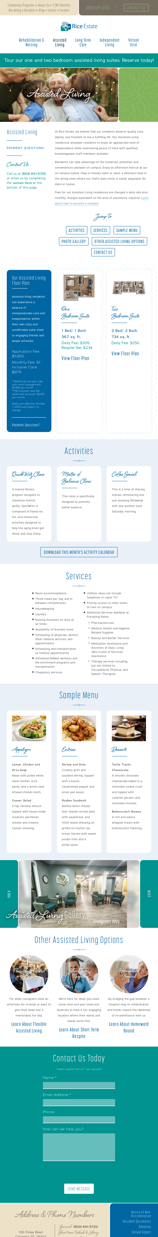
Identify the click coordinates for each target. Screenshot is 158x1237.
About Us (43, 5)
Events (52, 10)
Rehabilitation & (31, 43)
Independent (110, 43)
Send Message (78, 1190)
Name (50, 1079)
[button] (9, 895)
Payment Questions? (27, 425)
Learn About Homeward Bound (128, 1028)
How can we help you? (63, 1131)
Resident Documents (136, 1223)
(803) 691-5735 (34, 174)
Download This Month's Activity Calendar (79, 553)
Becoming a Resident (22, 10)
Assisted (60, 43)
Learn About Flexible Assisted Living (29, 1028)
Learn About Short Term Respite (79, 1034)
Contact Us (137, 8)
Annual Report (141, 1234)
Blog (42, 10)
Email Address (57, 1097)
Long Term (83, 43)
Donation (145, 1229)
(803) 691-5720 (98, 8)
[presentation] (79, 1174)
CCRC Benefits (62, 5)
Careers (65, 10)
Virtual (133, 43)
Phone (48, 1114)
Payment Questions (26, 148)
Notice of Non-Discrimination (141, 1216)
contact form (23, 183)
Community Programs (21, 5)
